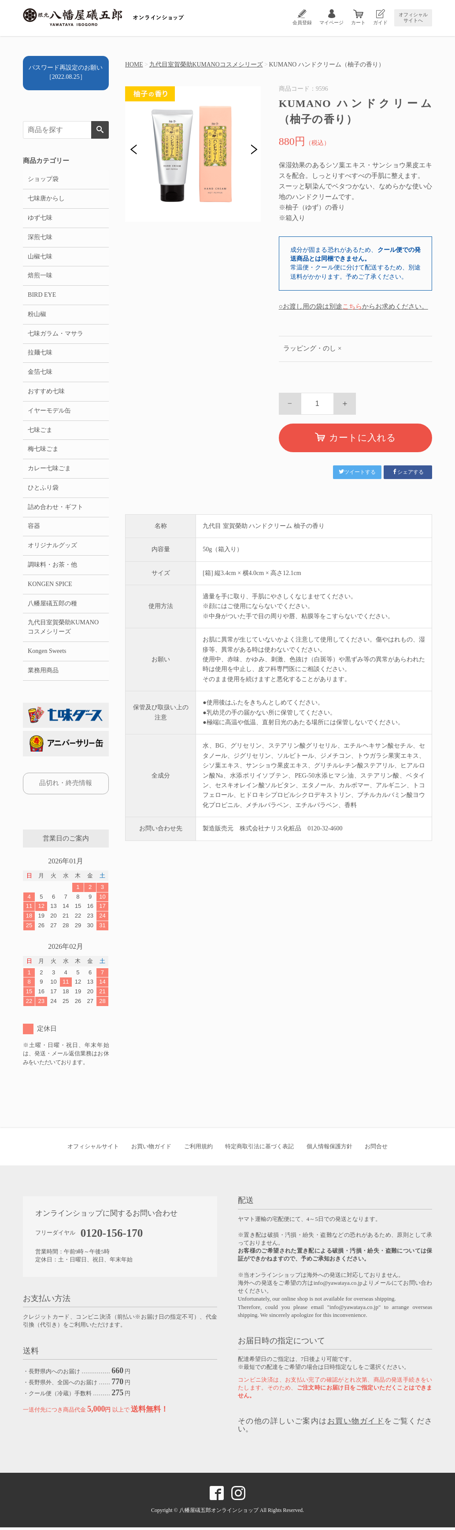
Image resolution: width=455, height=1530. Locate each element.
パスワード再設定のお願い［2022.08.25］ (66, 72)
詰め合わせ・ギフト (55, 508)
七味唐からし (46, 198)
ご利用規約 (198, 1149)
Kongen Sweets (47, 653)
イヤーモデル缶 (49, 412)
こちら (352, 306)
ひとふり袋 (43, 489)
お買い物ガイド (151, 1149)
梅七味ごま (43, 450)
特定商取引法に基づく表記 (259, 1149)
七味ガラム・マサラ (55, 334)
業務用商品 (43, 673)
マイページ (331, 22)
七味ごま (40, 431)
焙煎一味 (40, 276)
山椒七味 (40, 257)
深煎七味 (40, 237)
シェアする (408, 472)
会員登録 (302, 22)
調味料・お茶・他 (52, 567)
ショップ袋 (43, 179)
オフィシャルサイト (93, 1149)
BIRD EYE (42, 295)
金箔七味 (40, 373)
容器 (34, 528)
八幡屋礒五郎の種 (52, 605)
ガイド (380, 22)
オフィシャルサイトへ (413, 17)
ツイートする (357, 472)
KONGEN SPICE (50, 586)
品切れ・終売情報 (65, 785)
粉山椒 (37, 315)
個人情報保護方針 (329, 1149)
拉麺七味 (40, 353)
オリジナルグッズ (52, 547)
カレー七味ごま (49, 470)
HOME (134, 64)
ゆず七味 (40, 218)
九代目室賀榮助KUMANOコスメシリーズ (206, 64)
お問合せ (376, 1149)
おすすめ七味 (46, 392)
